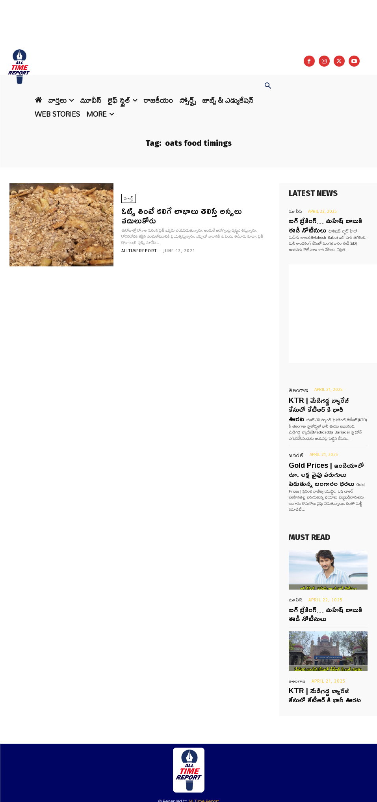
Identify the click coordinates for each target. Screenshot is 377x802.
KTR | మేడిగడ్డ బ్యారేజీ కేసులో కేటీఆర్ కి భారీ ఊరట (326, 656)
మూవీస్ (294, 211)
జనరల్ (294, 436)
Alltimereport (139, 245)
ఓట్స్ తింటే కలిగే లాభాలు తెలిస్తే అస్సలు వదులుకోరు (186, 215)
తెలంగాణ (295, 385)
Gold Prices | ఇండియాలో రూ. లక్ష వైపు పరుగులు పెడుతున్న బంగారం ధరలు (325, 451)
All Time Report (203, 760)
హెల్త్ (127, 205)
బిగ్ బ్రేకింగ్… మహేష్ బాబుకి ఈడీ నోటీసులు (321, 579)
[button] (268, 86)
